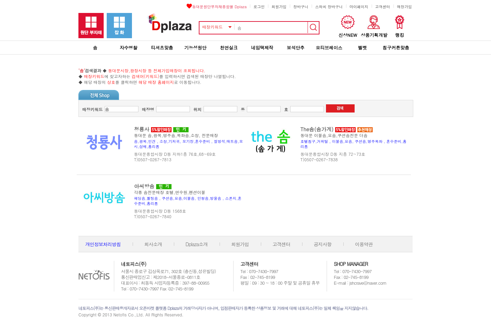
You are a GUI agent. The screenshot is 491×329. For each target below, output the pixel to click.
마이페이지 (358, 6)
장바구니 (300, 6)
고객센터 (382, 6)
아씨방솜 (144, 186)
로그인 (259, 6)
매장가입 (404, 6)
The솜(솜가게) (316, 129)
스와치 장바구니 (329, 6)
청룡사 (141, 129)
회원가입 (278, 6)
